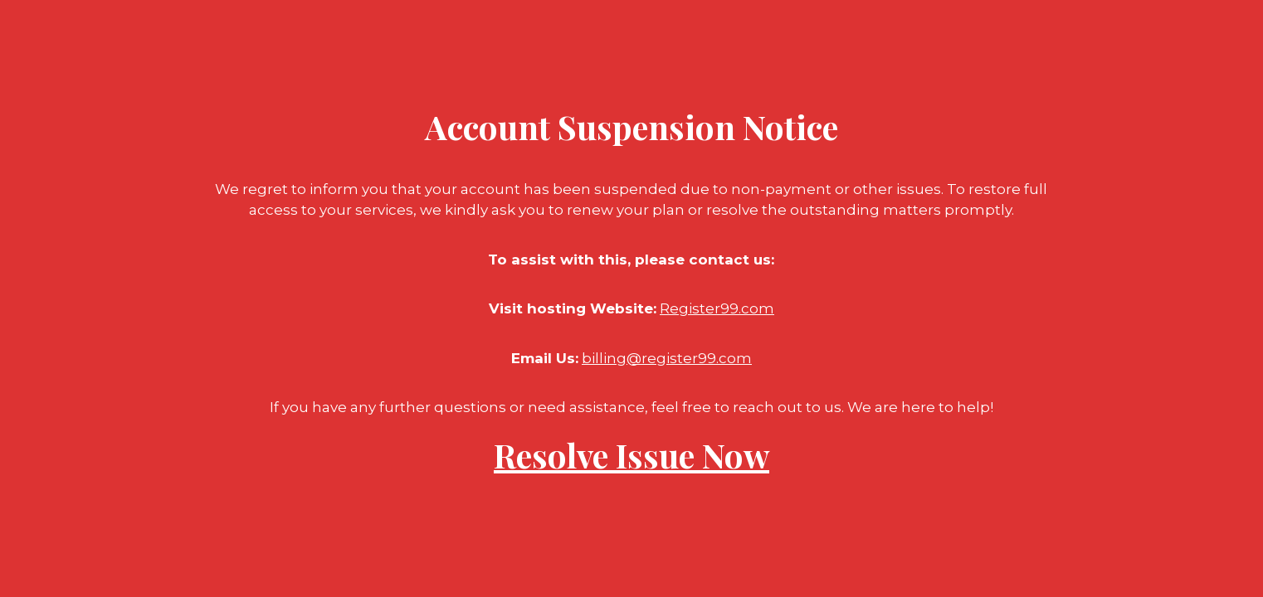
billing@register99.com (667, 358)
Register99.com (717, 308)
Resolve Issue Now (631, 455)
